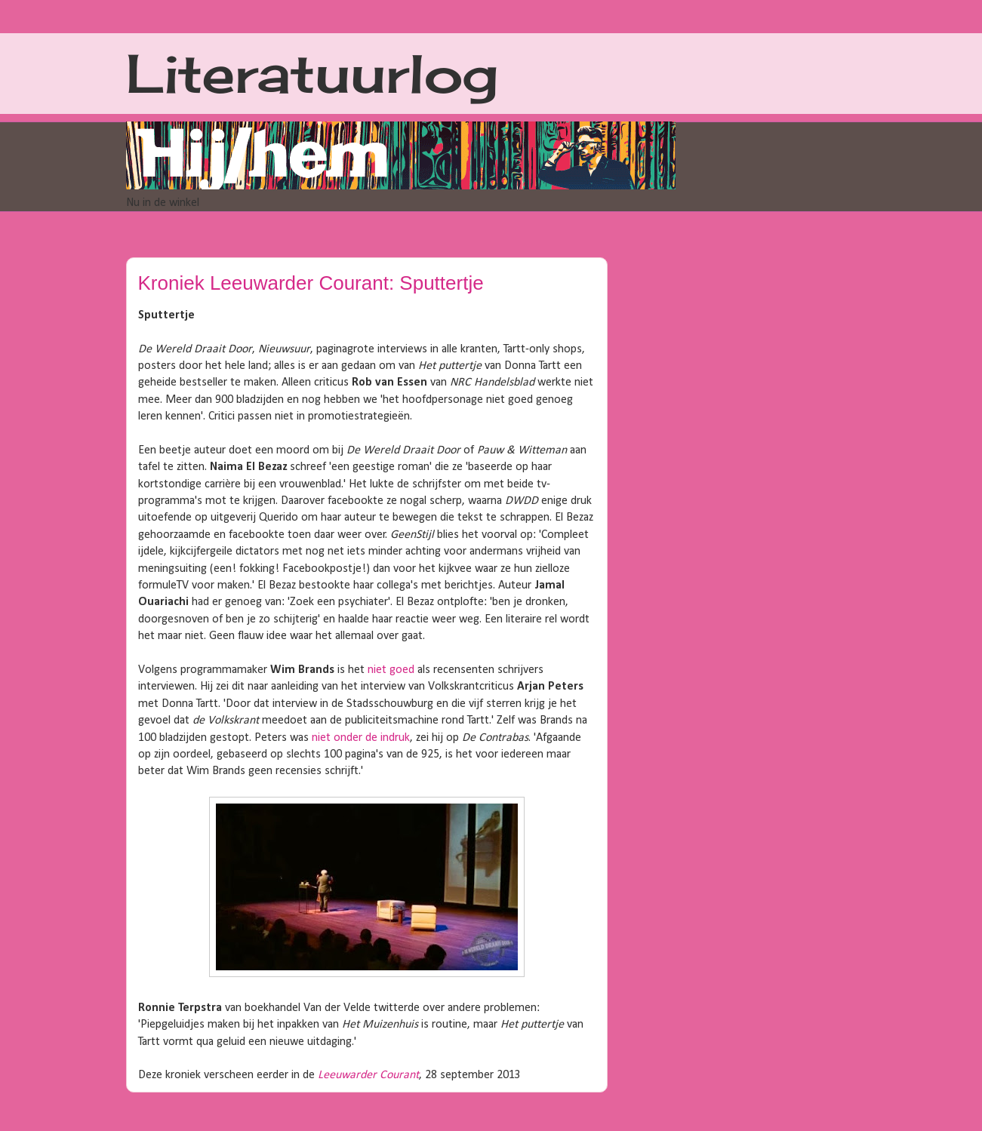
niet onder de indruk (361, 738)
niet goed (391, 670)
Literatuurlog (312, 73)
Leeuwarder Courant (368, 1075)
